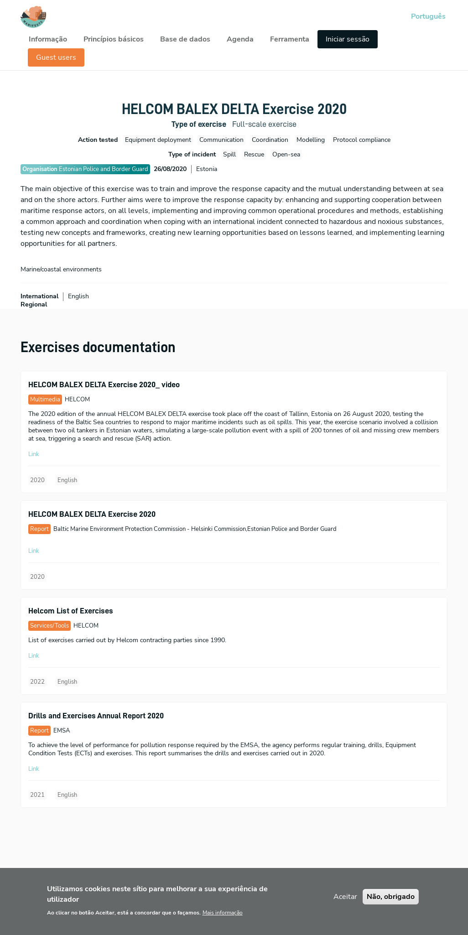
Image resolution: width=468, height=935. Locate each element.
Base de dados (185, 39)
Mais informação (223, 919)
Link (33, 454)
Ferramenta (289, 39)
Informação (48, 39)
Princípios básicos (113, 39)
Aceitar (345, 903)
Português (428, 16)
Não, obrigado (391, 903)
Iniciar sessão (347, 39)
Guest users (56, 57)
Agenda (240, 39)
